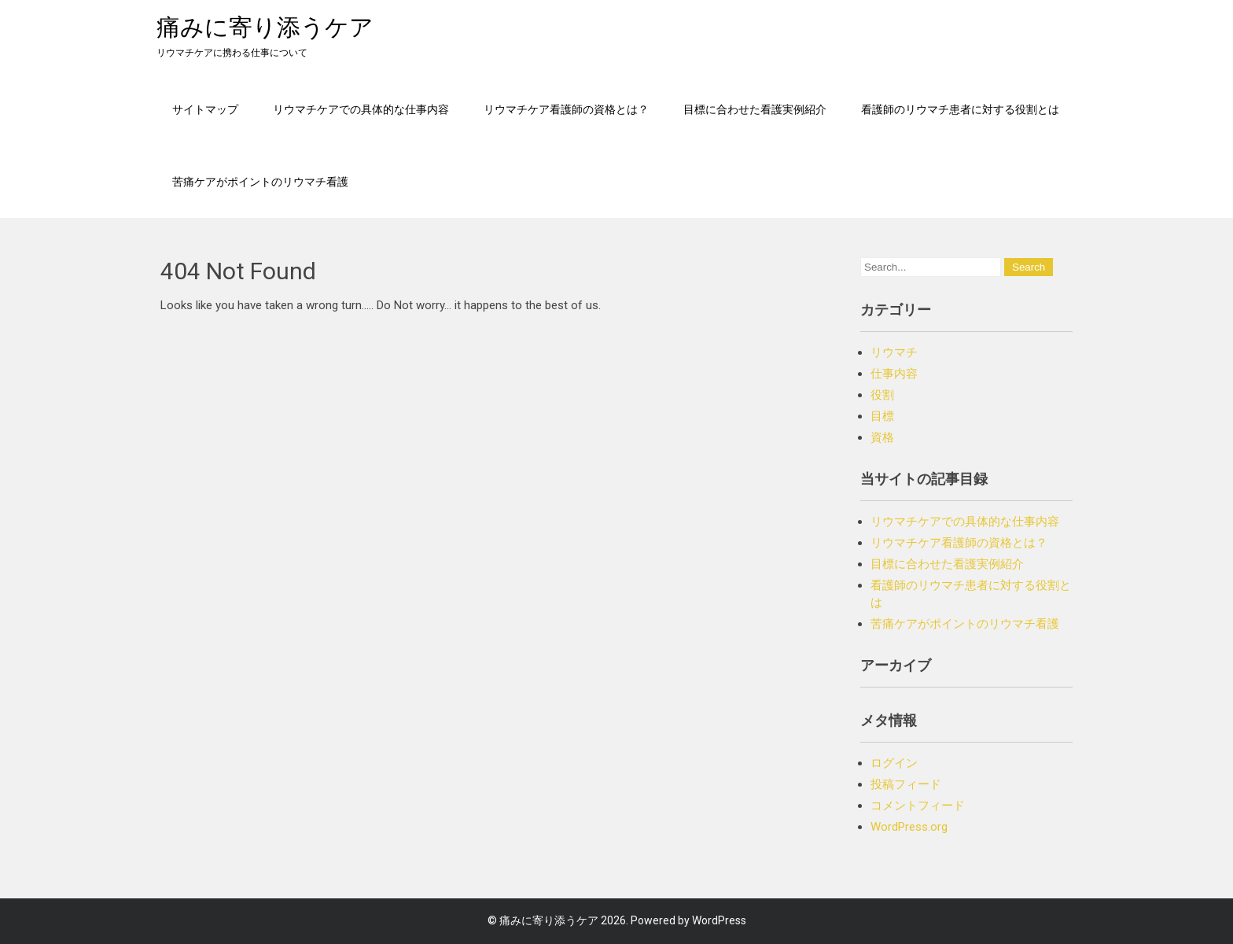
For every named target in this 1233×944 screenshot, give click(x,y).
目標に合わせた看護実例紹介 (754, 108)
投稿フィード (905, 784)
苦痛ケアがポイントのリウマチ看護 (260, 181)
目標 (882, 416)
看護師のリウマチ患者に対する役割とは (960, 108)
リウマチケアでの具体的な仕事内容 (361, 108)
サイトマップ (205, 108)
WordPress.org (909, 827)
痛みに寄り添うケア (265, 27)
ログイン (894, 763)
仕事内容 (894, 374)
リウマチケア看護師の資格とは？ (566, 108)
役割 (882, 395)
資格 (882, 437)
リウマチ (894, 352)
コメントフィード (917, 805)
